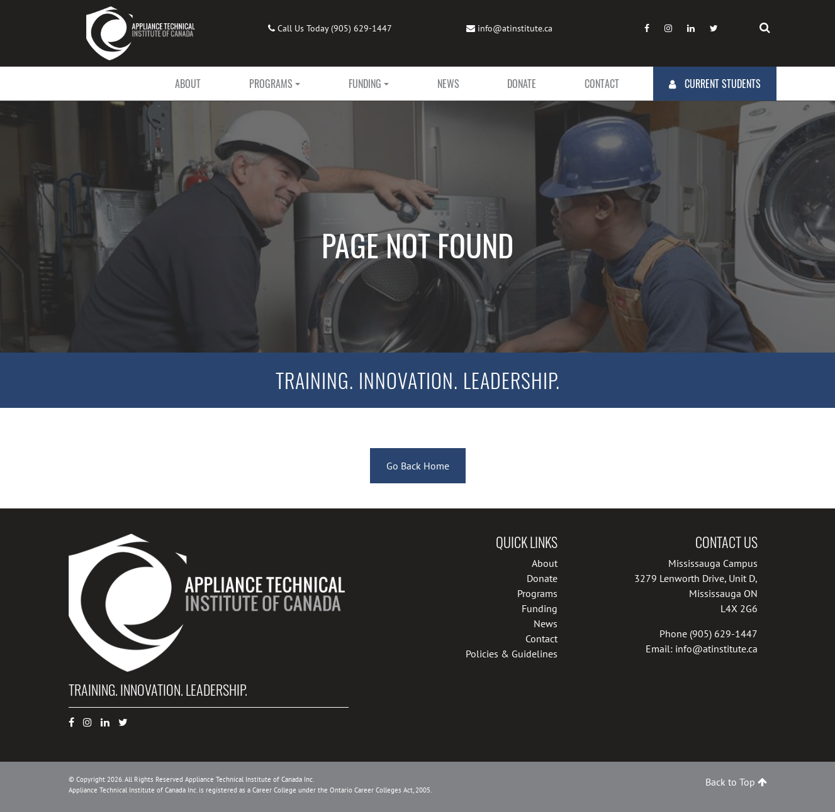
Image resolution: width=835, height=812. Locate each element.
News (448, 83)
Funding (365, 83)
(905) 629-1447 (361, 28)
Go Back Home (417, 465)
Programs (271, 83)
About (188, 83)
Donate (521, 83)
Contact (602, 83)
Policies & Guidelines (512, 653)
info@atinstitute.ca (515, 28)
